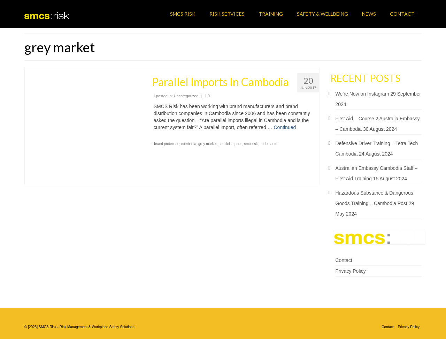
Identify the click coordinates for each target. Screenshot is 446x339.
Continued (285, 127)
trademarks (268, 144)
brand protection (166, 144)
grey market (207, 144)
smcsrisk (251, 144)
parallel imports (230, 144)
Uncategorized (186, 96)
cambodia (188, 144)
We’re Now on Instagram (362, 94)
